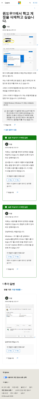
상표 (22, 393)
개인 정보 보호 (6, 390)
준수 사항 (13, 393)
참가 (30, 387)
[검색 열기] (30, 3)
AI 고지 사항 (6, 387)
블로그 (23, 387)
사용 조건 (5, 393)
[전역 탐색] (2, 3)
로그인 (35, 3)
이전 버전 (15, 387)
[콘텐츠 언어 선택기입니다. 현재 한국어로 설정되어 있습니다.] (6, 372)
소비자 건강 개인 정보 (22, 390)
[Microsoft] (19, 2)
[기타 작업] (35, 8)
